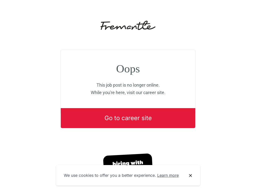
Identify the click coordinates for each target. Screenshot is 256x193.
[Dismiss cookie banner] (190, 176)
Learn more (168, 175)
